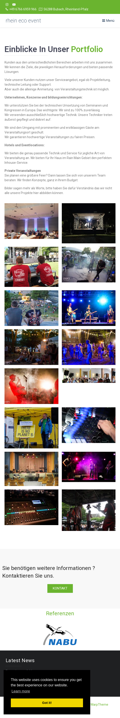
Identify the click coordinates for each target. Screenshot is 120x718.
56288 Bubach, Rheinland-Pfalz (63, 9)
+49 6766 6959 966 (21, 9)
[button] (60, 588)
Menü (108, 21)
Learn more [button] (21, 691)
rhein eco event (23, 20)
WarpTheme (99, 704)
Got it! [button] (47, 703)
